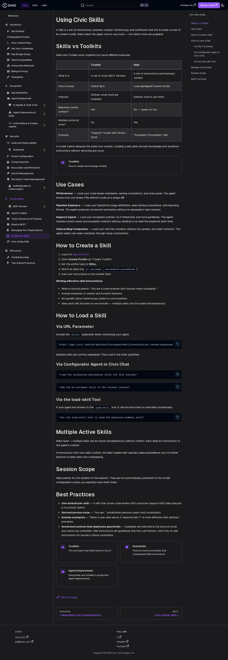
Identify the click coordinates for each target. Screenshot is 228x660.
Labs (44, 5)
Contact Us (188, 5)
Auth (34, 5)
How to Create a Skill (201, 34)
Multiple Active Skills (201, 67)
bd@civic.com (24, 641)
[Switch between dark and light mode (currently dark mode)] (222, 5)
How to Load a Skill (200, 40)
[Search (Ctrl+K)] (115, 5)
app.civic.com (81, 254)
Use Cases (196, 29)
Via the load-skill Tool (205, 61)
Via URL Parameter (203, 46)
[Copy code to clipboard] (177, 344)
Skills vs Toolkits (200, 23)
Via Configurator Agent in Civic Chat (207, 54)
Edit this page (66, 597)
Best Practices (198, 79)
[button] (27, 105)
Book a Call (209, 5)
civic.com (21, 637)
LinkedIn (122, 641)
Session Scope (198, 73)
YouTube (123, 646)
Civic (25, 5)
